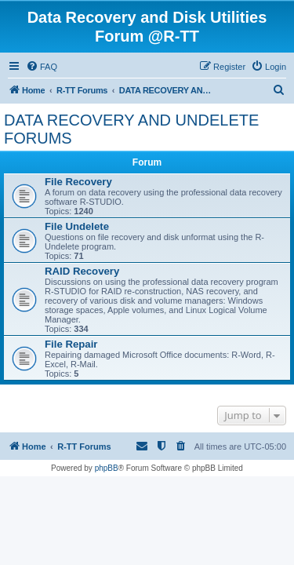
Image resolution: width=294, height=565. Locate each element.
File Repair (71, 344)
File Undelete (77, 226)
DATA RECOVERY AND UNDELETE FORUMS (131, 129)
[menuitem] (41, 66)
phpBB (106, 468)
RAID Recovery (82, 271)
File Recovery (78, 182)
